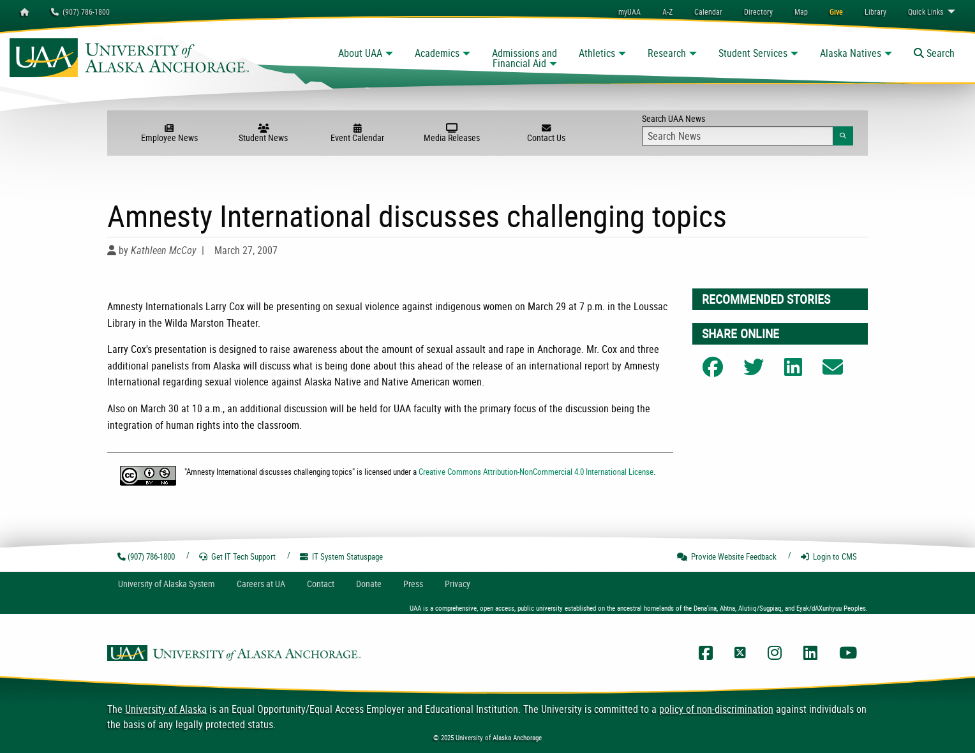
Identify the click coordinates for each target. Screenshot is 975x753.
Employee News (169, 133)
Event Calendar (357, 133)
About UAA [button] (360, 53)
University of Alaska (166, 709)
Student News (263, 133)
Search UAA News (747, 128)
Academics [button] (437, 53)
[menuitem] (708, 11)
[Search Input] (737, 135)
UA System (166, 584)
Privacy (457, 584)
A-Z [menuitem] (667, 11)
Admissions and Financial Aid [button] (524, 58)
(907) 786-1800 (80, 11)
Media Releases (451, 133)
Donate (369, 584)
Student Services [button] (752, 53)
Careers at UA (261, 584)
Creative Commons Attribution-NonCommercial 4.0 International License (536, 471)
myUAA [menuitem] (629, 11)
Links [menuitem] (925, 11)
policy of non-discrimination (716, 709)
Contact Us (546, 133)
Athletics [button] (597, 53)
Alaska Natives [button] (850, 53)
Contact (320, 584)
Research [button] (667, 53)
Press (413, 584)
